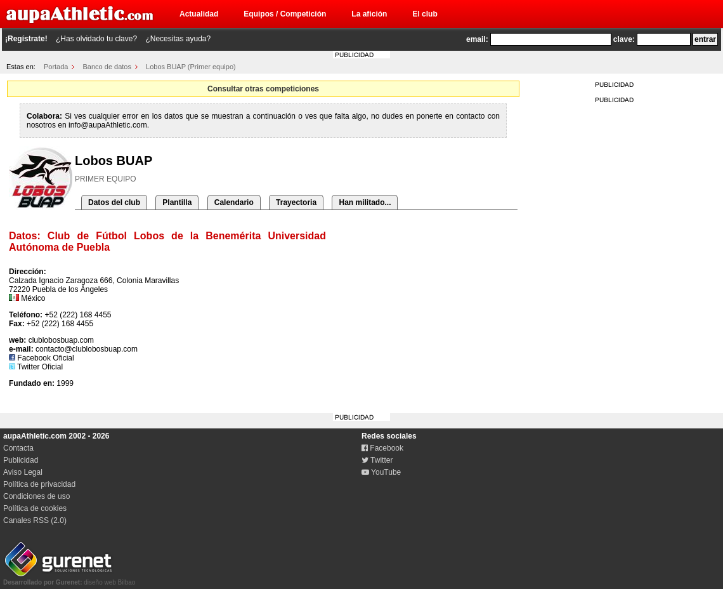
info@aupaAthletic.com (107, 125)
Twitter (377, 460)
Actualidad (198, 14)
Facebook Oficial (41, 358)
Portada (56, 66)
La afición (369, 14)
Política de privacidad (39, 484)
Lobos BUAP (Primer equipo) (191, 66)
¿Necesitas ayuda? (178, 38)
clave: (624, 39)
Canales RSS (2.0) (35, 520)
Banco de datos (107, 66)
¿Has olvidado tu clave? (96, 38)
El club (424, 14)
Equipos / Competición (285, 14)
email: (477, 39)
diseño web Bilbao (69, 579)
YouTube (381, 472)
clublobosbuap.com (61, 340)
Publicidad (20, 460)
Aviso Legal (22, 472)
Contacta (18, 448)
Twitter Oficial (36, 366)
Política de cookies (35, 508)
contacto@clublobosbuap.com (87, 349)
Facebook (382, 448)
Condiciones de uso (36, 496)
